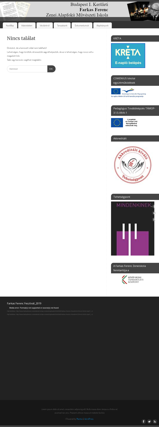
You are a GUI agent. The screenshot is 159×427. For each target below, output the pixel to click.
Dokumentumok (82, 25)
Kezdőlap (10, 25)
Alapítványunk (103, 25)
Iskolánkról (45, 25)
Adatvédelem (26, 25)
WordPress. (89, 419)
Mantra (79, 419)
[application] (79, 347)
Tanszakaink (62, 25)
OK (50, 68)
